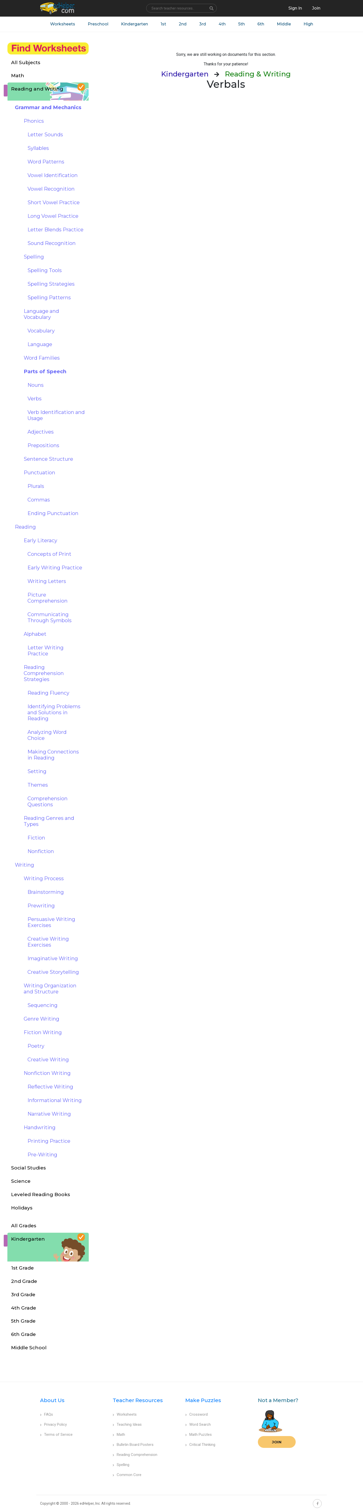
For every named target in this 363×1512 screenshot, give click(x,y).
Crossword (196, 1414)
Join (277, 1442)
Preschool (98, 24)
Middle (284, 24)
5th (241, 24)
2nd (183, 24)
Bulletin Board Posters (133, 1444)
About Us (52, 1400)
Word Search (198, 1424)
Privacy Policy (53, 1424)
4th (222, 24)
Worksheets (62, 24)
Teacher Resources (138, 1400)
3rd (202, 24)
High (308, 24)
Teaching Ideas (127, 1424)
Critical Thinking (200, 1444)
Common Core (127, 1475)
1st (163, 24)
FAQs (46, 1414)
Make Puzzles (203, 1400)
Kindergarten (134, 24)
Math (119, 1434)
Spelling (121, 1464)
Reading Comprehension (135, 1454)
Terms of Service (56, 1434)
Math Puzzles (198, 1434)
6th (260, 24)
